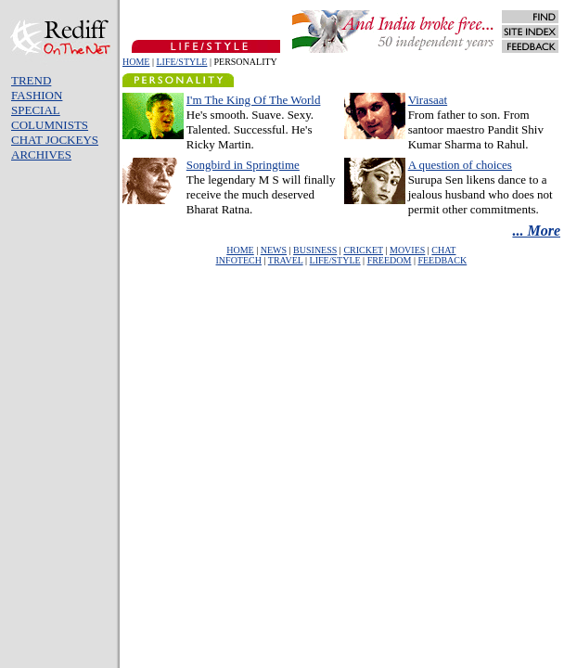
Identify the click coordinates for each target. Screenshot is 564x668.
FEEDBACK (442, 260)
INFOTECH (239, 260)
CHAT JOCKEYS (54, 140)
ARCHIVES (41, 154)
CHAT (443, 250)
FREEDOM (389, 260)
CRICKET (363, 250)
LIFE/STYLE (181, 62)
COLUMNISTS (49, 125)
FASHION (36, 95)
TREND (31, 80)
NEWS (274, 250)
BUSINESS (315, 250)
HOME (135, 62)
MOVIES (407, 250)
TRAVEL (285, 260)
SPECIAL (35, 110)
